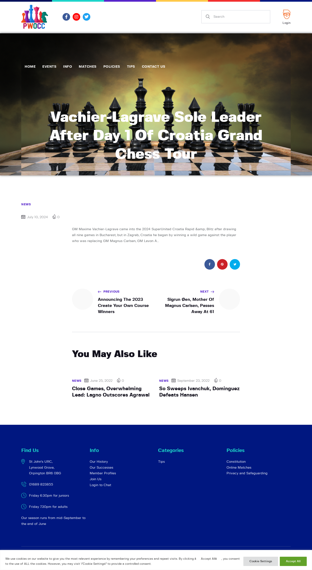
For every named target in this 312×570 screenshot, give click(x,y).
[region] (156, 560)
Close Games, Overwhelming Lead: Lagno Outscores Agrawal (110, 392)
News (26, 204)
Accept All (293, 561)
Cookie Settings (260, 561)
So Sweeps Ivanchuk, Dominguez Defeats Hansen (199, 392)
